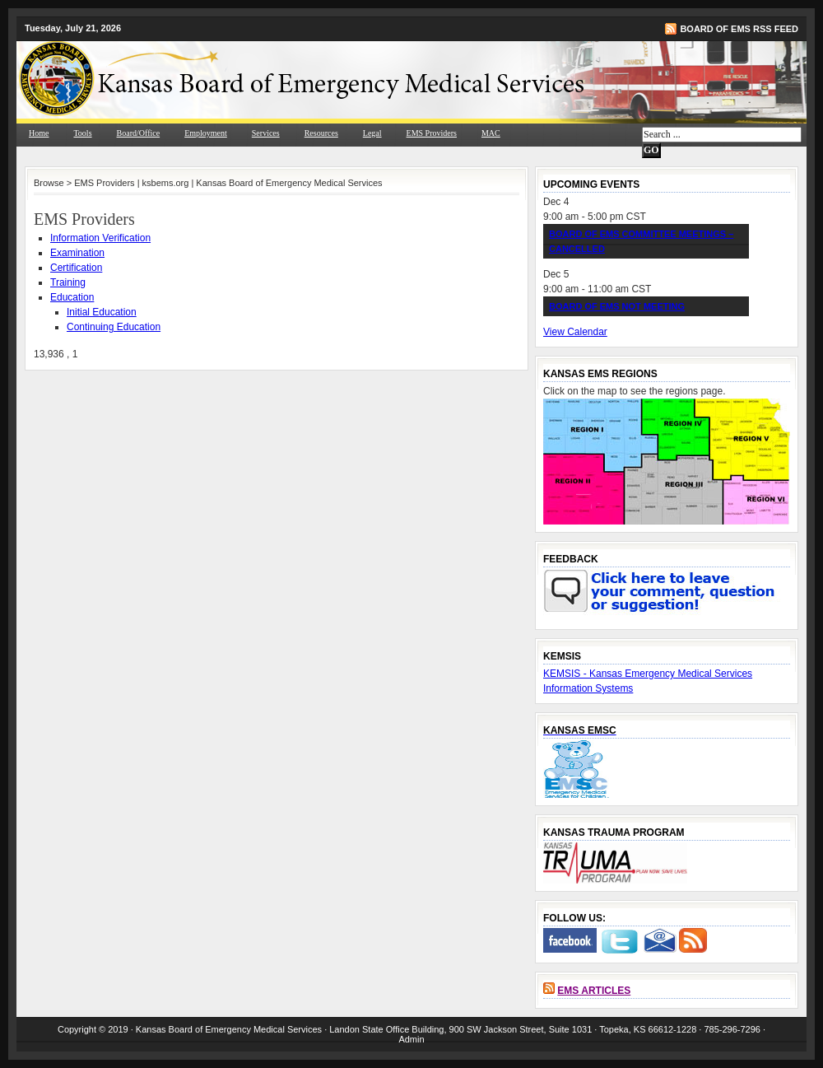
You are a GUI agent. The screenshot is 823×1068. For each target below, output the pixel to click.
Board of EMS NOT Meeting (617, 306)
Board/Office (138, 133)
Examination (77, 253)
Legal (372, 133)
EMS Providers (432, 133)
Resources (321, 133)
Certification (76, 267)
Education (72, 297)
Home (39, 133)
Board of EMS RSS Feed (739, 29)
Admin (411, 1039)
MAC (490, 133)
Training (68, 282)
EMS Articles (593, 990)
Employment (205, 133)
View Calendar (575, 332)
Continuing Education (113, 327)
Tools (82, 133)
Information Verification (100, 238)
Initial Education (102, 312)
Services (266, 133)
